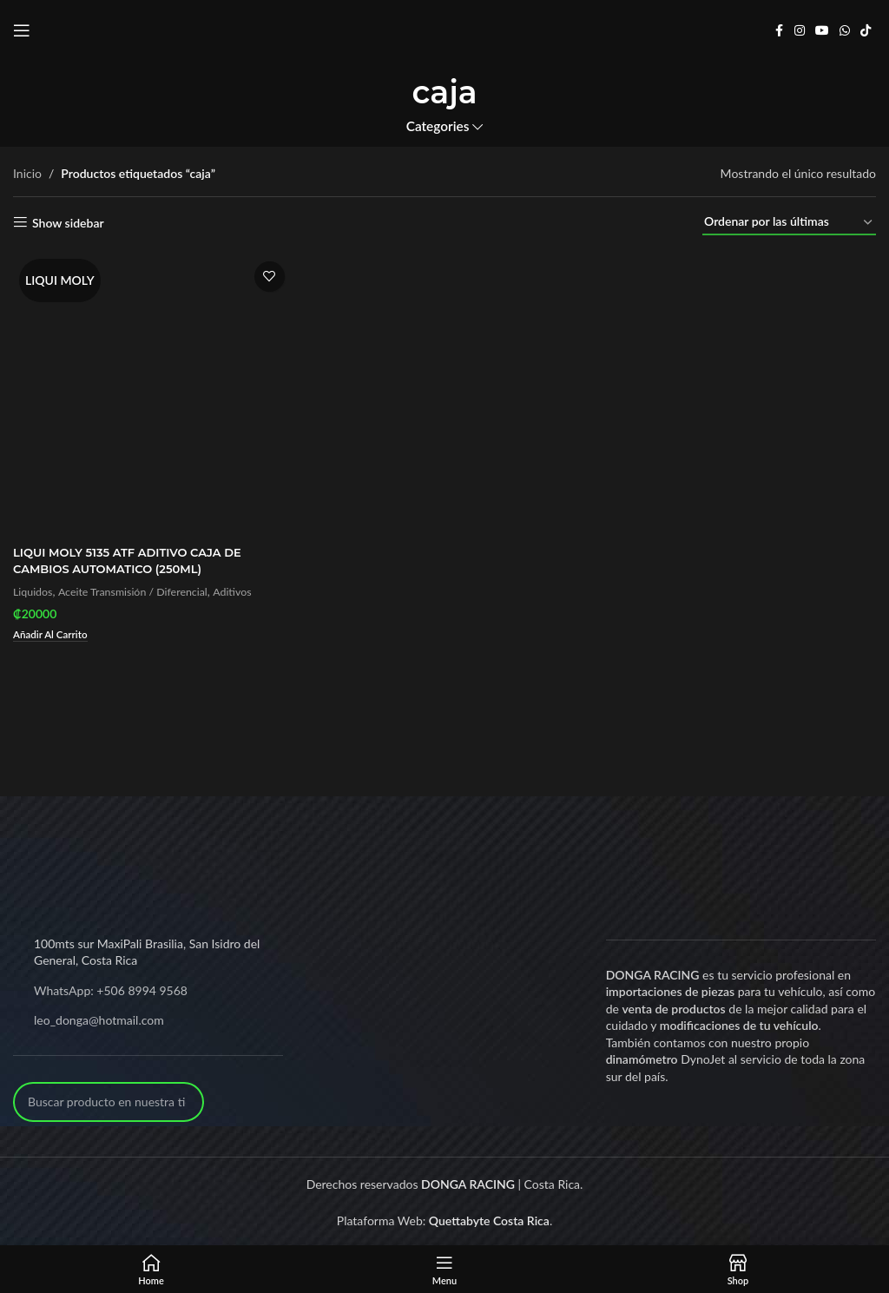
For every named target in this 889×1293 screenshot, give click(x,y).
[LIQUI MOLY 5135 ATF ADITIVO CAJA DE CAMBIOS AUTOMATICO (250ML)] (151, 392)
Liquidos (34, 588)
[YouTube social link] (822, 31)
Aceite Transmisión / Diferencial (141, 588)
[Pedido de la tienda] (789, 222)
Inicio (27, 173)
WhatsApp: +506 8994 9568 (111, 987)
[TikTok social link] (865, 31)
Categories (438, 126)
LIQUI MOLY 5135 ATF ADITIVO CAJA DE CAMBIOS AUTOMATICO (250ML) (135, 556)
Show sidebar (68, 222)
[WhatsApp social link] (844, 31)
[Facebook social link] (778, 31)
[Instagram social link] (799, 31)
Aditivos (247, 588)
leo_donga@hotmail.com (99, 1016)
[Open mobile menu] (21, 30)
